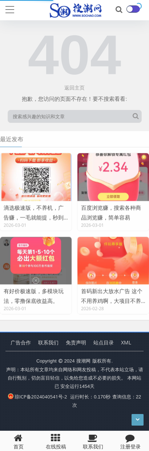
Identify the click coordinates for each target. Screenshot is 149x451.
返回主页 (74, 87)
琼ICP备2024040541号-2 (37, 396)
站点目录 (103, 342)
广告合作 (21, 342)
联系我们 (48, 342)
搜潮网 (83, 360)
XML (126, 342)
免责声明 (76, 342)
